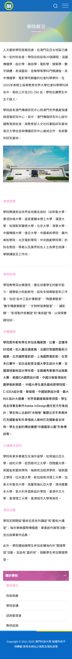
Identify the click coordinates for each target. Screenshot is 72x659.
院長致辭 (12, 595)
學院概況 (12, 585)
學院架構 (12, 605)
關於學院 (11, 575)
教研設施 (12, 625)
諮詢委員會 (14, 615)
